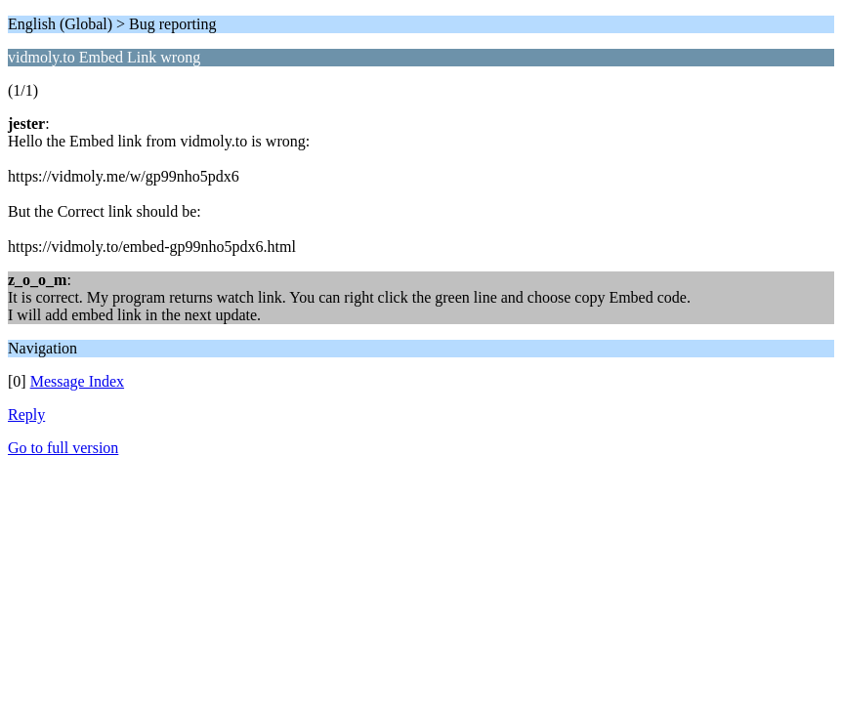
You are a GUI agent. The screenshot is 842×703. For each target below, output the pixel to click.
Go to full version (63, 447)
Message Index (77, 381)
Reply (26, 414)
